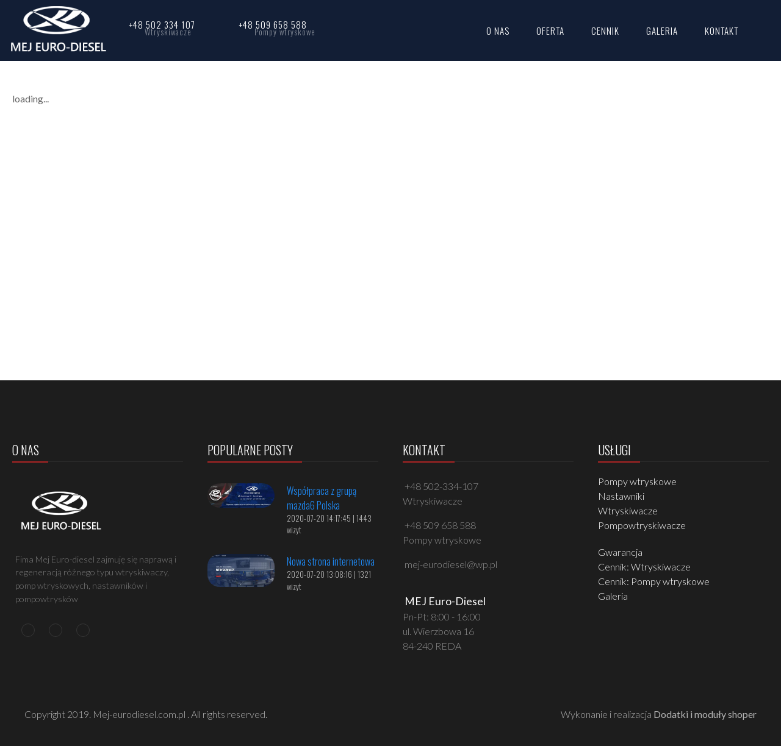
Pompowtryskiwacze (642, 525)
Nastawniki (621, 496)
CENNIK (605, 30)
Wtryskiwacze (628, 510)
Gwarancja (620, 552)
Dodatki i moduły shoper (705, 714)
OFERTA (550, 30)
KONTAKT (721, 30)
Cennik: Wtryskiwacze (644, 566)
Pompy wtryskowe (637, 481)
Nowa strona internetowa (331, 561)
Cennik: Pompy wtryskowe (654, 581)
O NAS (497, 30)
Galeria (613, 596)
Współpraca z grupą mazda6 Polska (321, 498)
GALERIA (662, 30)
